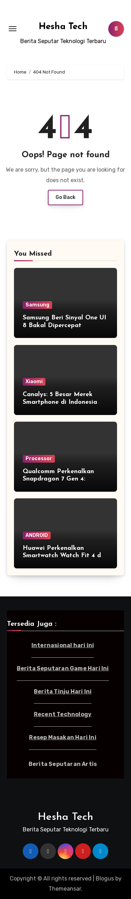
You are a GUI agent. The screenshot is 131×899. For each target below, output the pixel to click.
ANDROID (37, 535)
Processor (39, 459)
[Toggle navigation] (12, 29)
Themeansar (65, 888)
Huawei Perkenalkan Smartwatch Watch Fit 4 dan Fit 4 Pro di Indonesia (65, 556)
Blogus (105, 878)
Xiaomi (34, 382)
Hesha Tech (63, 27)
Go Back (65, 197)
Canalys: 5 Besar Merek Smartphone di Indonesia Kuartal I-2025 (60, 402)
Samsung (37, 305)
